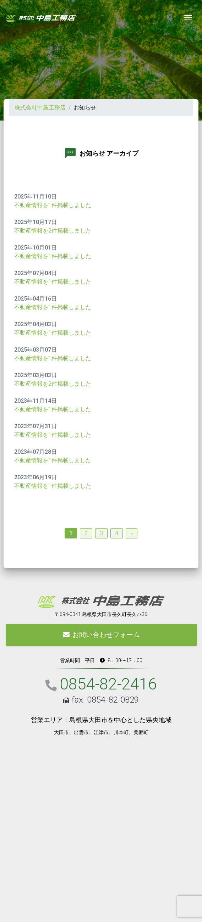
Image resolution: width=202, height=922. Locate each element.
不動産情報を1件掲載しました (52, 205)
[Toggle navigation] (188, 17)
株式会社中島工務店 (40, 107)
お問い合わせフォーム (101, 635)
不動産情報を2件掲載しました (52, 230)
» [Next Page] (131, 533)
